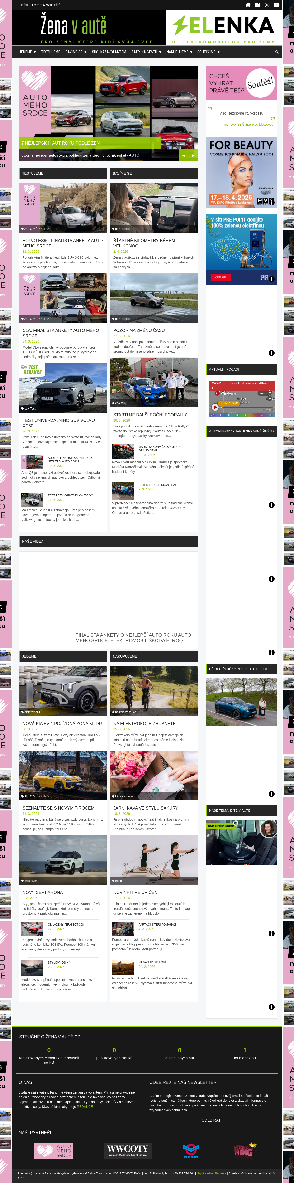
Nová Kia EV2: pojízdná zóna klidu (62, 723)
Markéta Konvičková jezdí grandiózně (159, 448)
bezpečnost (122, 229)
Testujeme (50, 52)
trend (118, 880)
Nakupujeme (177, 52)
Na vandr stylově (152, 962)
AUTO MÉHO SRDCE (38, 229)
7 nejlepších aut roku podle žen (60, 143)
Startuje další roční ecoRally (150, 414)
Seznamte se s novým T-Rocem (59, 808)
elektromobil (32, 712)
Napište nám (205, 1173)
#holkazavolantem (109, 52)
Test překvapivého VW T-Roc (70, 495)
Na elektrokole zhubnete (144, 723)
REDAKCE (85, 1107)
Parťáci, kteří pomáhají (157, 924)
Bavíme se (74, 52)
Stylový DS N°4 (59, 962)
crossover (30, 880)
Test (33, 408)
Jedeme (25, 52)
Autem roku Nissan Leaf (157, 485)
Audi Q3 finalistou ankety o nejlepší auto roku (70, 459)
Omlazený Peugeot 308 (66, 924)
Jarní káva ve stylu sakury (145, 808)
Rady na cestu (144, 52)
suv (26, 408)
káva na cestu (124, 796)
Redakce (220, 1173)
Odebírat (211, 1120)
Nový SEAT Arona (43, 892)
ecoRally (120, 403)
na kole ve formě (125, 712)
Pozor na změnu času (139, 330)
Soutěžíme (206, 52)
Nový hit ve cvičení (136, 892)
